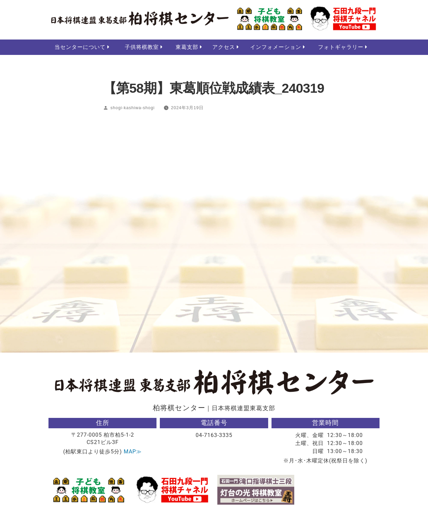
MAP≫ (133, 452)
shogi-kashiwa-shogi (132, 108)
